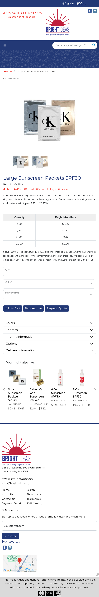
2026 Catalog (34, 503)
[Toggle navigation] (5, 45)
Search (31, 489)
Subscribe (10, 536)
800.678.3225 (31, 13)
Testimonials (34, 499)
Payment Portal (11, 503)
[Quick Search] (71, 45)
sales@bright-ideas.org (22, 16)
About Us (7, 494)
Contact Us (8, 499)
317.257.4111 (10, 13)
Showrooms (34, 494)
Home (6, 489)
